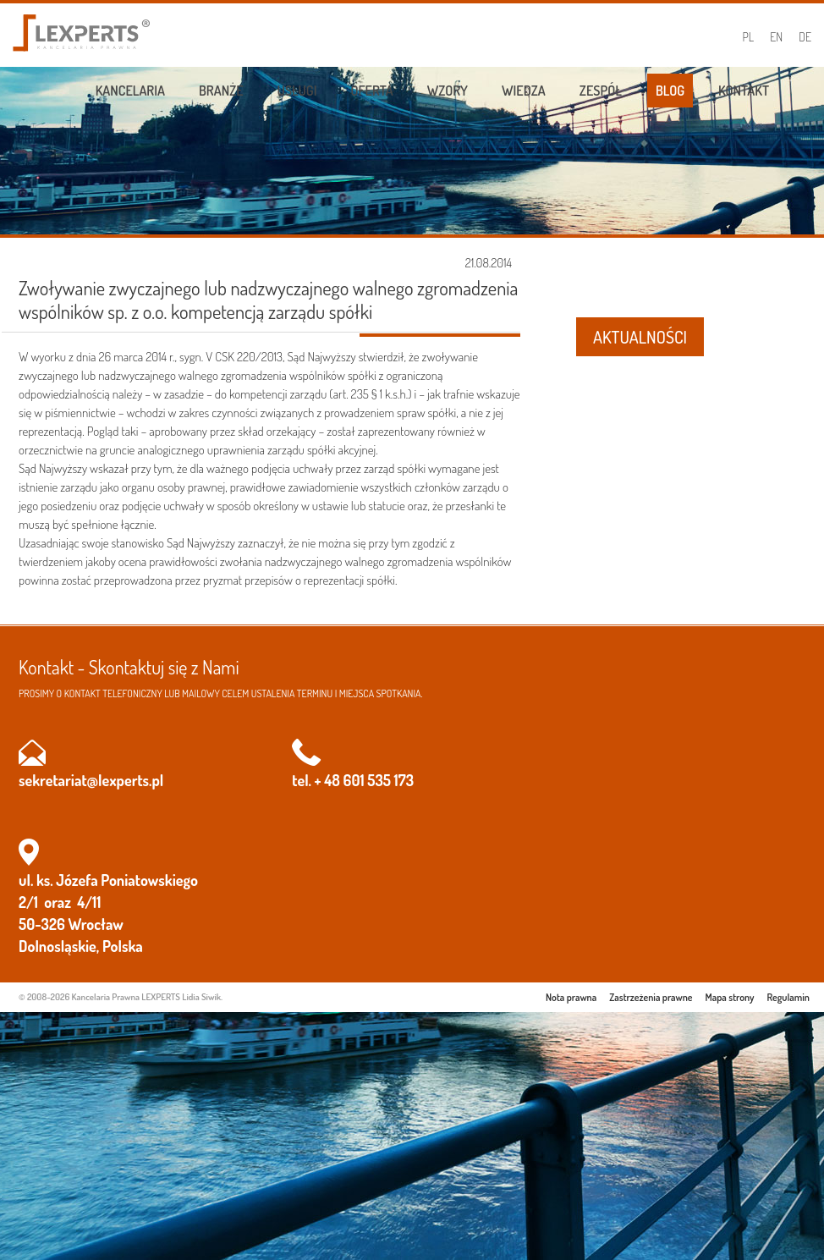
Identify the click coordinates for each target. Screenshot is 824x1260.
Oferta (372, 90)
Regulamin (788, 997)
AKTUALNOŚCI (640, 337)
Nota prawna (571, 997)
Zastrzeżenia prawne (650, 997)
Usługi (297, 90)
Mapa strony (730, 997)
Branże (221, 90)
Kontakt (743, 90)
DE (805, 37)
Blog (670, 90)
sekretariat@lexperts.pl (91, 780)
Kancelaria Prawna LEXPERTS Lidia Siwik (146, 997)
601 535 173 (378, 780)
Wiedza (524, 90)
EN (776, 37)
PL (749, 37)
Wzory (447, 90)
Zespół (601, 90)
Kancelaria (130, 90)
